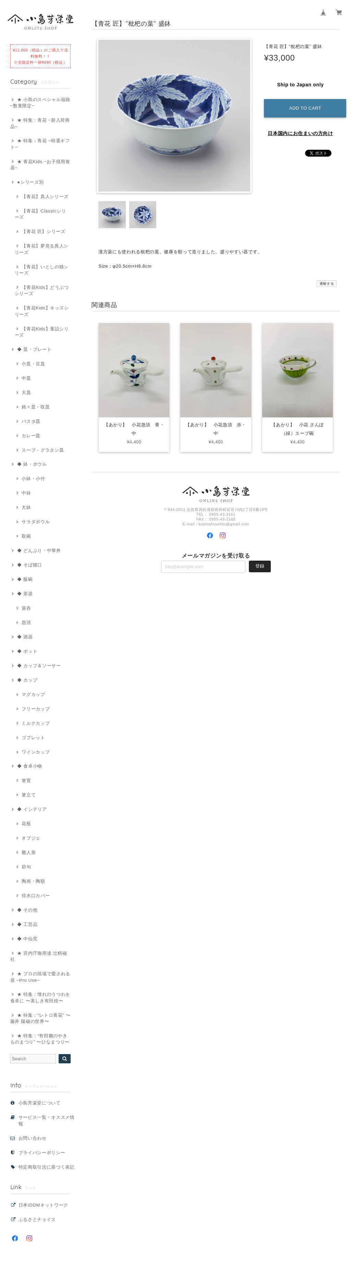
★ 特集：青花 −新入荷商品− (40, 123)
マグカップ (33, 694)
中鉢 (26, 493)
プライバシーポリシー (42, 1152)
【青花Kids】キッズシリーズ (42, 311)
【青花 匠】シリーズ (43, 231)
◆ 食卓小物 (29, 766)
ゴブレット (33, 737)
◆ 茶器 (25, 593)
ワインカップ (36, 752)
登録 (259, 567)
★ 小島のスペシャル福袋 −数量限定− (40, 102)
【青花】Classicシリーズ (40, 214)
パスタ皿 (31, 421)
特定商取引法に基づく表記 (47, 1167)
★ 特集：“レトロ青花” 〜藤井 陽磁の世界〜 (40, 1018)
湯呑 (26, 608)
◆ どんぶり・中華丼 (39, 550)
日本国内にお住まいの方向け (300, 133)
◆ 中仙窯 (27, 938)
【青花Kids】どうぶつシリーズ (42, 290)
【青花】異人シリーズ (45, 196)
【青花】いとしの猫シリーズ (42, 270)
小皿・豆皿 (33, 363)
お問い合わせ (33, 1138)
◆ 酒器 (25, 636)
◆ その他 (27, 910)
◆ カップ (27, 680)
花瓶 (26, 823)
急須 (26, 622)
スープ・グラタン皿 (43, 450)
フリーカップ (36, 708)
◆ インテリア (32, 809)
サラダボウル (36, 521)
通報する (326, 283)
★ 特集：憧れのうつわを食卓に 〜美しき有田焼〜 (40, 997)
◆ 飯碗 (25, 579)
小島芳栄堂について (40, 1102)
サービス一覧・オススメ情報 (47, 1120)
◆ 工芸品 (27, 924)
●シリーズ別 (30, 182)
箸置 (26, 780)
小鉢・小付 (33, 478)
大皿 (26, 392)
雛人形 (29, 852)
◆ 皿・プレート (34, 349)
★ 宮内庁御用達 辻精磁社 (38, 956)
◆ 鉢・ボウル (32, 464)
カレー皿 (31, 435)
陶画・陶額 (33, 881)
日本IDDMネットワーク (43, 1205)
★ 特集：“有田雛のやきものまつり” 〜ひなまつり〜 (40, 1038)
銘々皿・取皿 (36, 407)
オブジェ (31, 838)
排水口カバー (36, 895)
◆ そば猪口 (29, 564)
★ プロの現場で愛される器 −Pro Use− (40, 976)
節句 (26, 866)
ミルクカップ (36, 723)
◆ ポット (27, 651)
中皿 (26, 378)
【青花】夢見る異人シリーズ (42, 249)
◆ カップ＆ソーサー (39, 665)
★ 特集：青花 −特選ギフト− (40, 143)
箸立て (29, 794)
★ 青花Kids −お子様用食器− (40, 164)
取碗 (26, 536)
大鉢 (26, 507)
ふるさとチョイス (37, 1219)
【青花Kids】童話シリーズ (42, 332)
